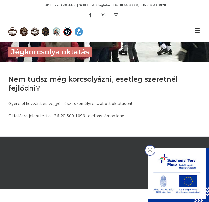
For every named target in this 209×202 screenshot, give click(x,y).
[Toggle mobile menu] (198, 30)
